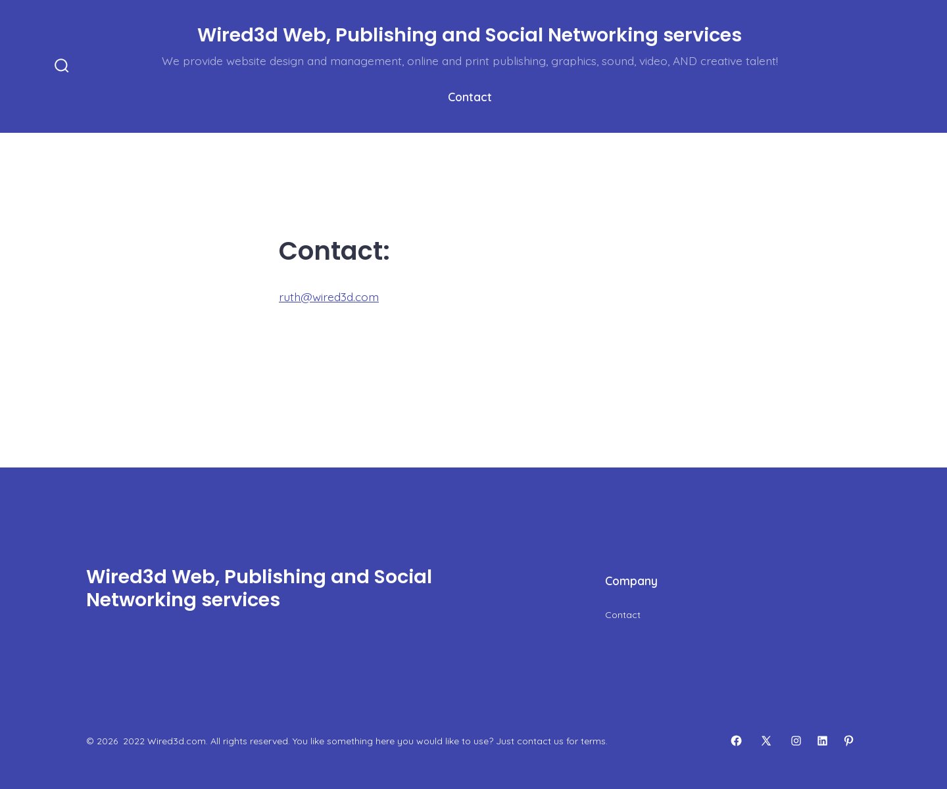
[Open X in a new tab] (766, 740)
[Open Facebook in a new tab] (736, 740)
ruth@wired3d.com (329, 296)
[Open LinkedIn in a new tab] (822, 740)
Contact (470, 96)
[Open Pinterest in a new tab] (848, 740)
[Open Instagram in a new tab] (796, 740)
